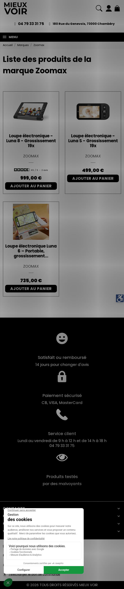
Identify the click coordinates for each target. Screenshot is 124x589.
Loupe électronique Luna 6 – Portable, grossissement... (31, 251)
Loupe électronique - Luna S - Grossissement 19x (93, 141)
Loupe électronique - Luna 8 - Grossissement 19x (31, 141)
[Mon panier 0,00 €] (117, 8)
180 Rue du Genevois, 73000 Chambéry (84, 24)
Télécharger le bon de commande (34, 574)
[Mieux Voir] (16, 8)
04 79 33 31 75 (31, 23)
